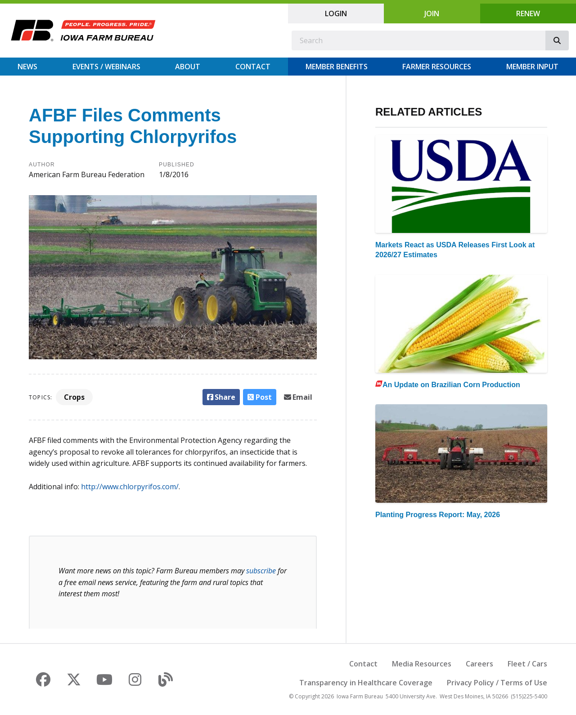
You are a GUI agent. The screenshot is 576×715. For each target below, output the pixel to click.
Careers (479, 664)
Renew (528, 13)
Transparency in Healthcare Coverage (365, 683)
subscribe (261, 571)
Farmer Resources (436, 67)
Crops (74, 397)
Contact (252, 67)
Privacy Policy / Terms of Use (497, 683)
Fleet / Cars (527, 664)
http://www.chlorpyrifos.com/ (130, 487)
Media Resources (421, 664)
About (187, 67)
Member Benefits (337, 67)
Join (431, 13)
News (27, 67)
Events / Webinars (106, 67)
